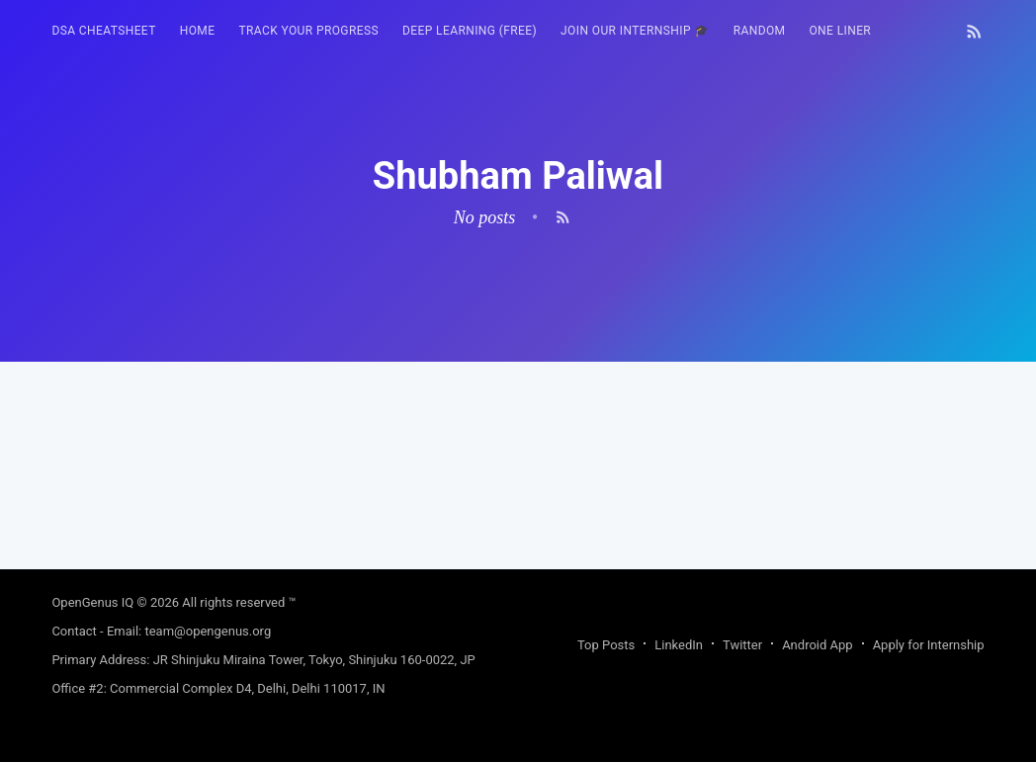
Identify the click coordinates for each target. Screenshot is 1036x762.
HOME (198, 31)
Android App (817, 644)
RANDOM (760, 31)
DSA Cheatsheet (103, 31)
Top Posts (606, 644)
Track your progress (308, 31)
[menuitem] (103, 31)
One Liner (840, 31)
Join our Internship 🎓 (635, 31)
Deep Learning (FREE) (469, 31)
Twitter (742, 644)
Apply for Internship (929, 644)
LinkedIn (678, 644)
